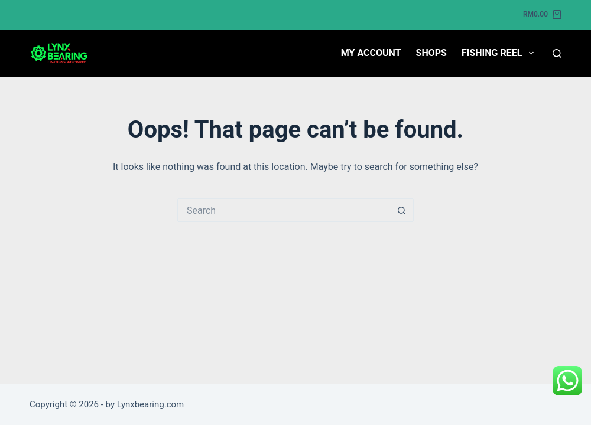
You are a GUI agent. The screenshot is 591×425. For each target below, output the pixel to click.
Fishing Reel (500, 53)
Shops (431, 52)
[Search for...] (283, 210)
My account (371, 52)
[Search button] (402, 210)
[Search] (557, 53)
